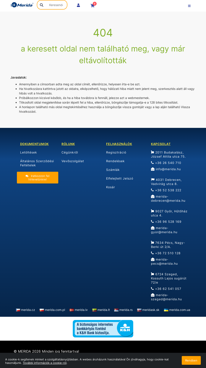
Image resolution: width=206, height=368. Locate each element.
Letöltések (28, 152)
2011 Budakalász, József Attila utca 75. (168, 154)
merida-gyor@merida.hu (164, 230)
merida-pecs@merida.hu (164, 261)
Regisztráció (116, 152)
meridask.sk (150, 310)
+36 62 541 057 (166, 288)
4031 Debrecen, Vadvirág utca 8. (166, 182)
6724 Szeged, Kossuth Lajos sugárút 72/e (169, 278)
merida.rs (126, 310)
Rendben (191, 360)
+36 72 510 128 (166, 253)
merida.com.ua (179, 310)
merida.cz (28, 310)
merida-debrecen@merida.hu (168, 198)
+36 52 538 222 (166, 190)
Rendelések (115, 161)
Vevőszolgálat (73, 161)
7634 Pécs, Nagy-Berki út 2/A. (168, 245)
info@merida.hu (166, 169)
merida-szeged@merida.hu (166, 297)
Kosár (110, 187)
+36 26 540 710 (166, 163)
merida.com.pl (55, 310)
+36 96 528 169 (166, 221)
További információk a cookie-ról (45, 363)
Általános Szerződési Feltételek (37, 163)
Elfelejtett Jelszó (119, 178)
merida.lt (103, 310)
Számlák (113, 170)
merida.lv (81, 310)
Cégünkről (70, 152)
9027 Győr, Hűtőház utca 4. (169, 213)
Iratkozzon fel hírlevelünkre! (37, 177)
